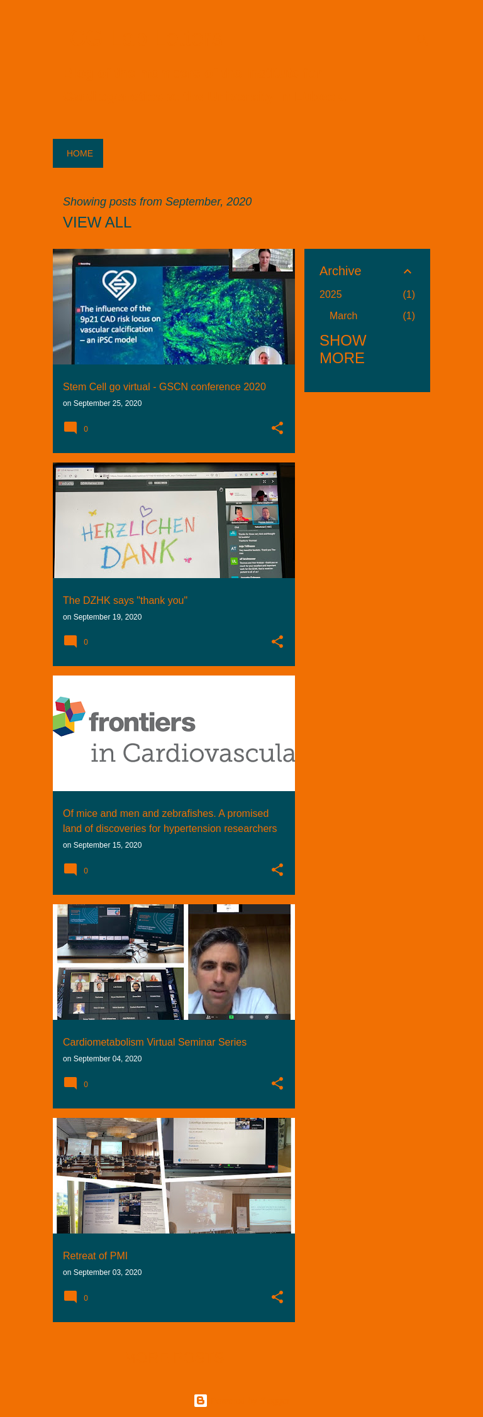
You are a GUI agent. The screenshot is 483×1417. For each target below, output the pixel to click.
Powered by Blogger (241, 1401)
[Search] (422, 40)
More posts (173, 1357)
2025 (330, 294)
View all (97, 222)
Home (80, 153)
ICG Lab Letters (143, 38)
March (343, 315)
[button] (277, 429)
